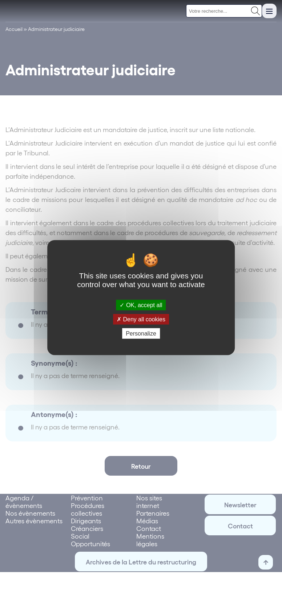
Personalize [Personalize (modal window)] (141, 333)
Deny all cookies (141, 319)
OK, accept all (141, 305)
